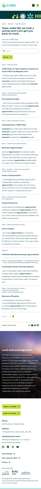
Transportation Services (9, 171)
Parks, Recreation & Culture (16, 121)
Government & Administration (16, 93)
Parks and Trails (12, 65)
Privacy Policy (34, 481)
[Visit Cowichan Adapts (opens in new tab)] (5, 473)
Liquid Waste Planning (32, 261)
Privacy (4, 462)
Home (4, 24)
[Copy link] (29, 325)
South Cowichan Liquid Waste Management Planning (20, 262)
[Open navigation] (37, 5)
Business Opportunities (9, 95)
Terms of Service (9, 483)
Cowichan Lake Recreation (10, 290)
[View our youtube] (18, 447)
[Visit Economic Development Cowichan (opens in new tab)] (26, 473)
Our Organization (7, 199)
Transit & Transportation (22, 169)
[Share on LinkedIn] (37, 325)
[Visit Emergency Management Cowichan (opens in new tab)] (15, 473)
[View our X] (13, 447)
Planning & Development (15, 261)
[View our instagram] (3, 447)
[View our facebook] (8, 447)
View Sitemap (7, 454)
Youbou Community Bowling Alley (12, 292)
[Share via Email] (32, 325)
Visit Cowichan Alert (9, 458)
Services (9, 169)
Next (13, 316)
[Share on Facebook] (35, 325)
